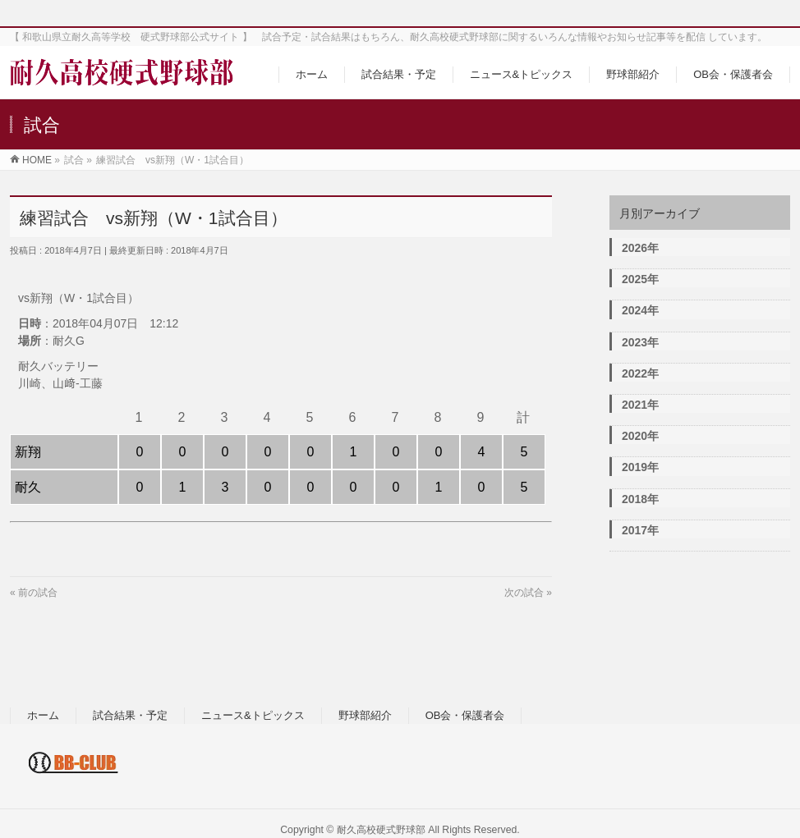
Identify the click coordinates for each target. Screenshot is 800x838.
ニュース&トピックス (253, 715)
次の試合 (524, 592)
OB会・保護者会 (465, 715)
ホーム (43, 715)
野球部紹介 (365, 715)
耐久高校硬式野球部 (381, 830)
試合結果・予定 (130, 715)
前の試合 (37, 592)
